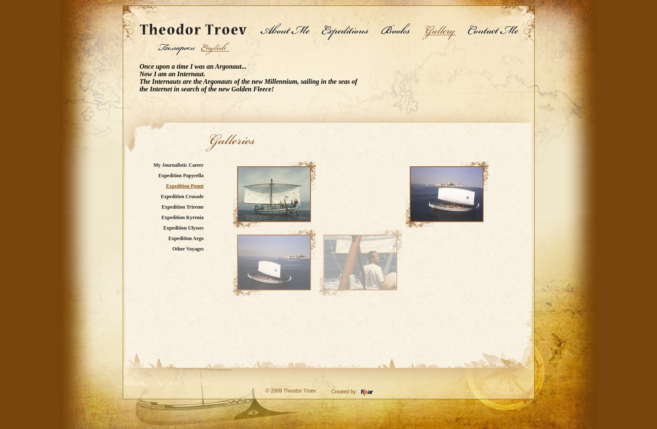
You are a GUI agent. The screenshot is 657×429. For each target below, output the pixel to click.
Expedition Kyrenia (182, 217)
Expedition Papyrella (181, 175)
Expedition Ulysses (183, 228)
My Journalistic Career (178, 165)
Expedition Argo (186, 238)
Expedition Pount (185, 186)
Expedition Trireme (183, 207)
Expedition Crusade (182, 196)
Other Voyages (188, 249)
